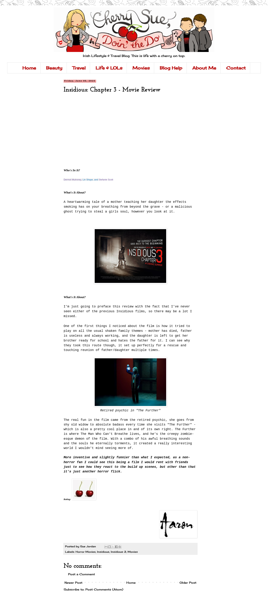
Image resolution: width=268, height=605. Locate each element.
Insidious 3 (118, 551)
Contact (236, 68)
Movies (141, 68)
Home (29, 68)
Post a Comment (81, 574)
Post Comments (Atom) (104, 589)
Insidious (103, 551)
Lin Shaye (88, 179)
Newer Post (73, 582)
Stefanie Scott (106, 179)
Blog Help (171, 68)
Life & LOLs (109, 68)
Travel (79, 68)
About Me (204, 68)
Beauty (54, 68)
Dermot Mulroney (72, 179)
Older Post (188, 582)
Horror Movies (86, 551)
